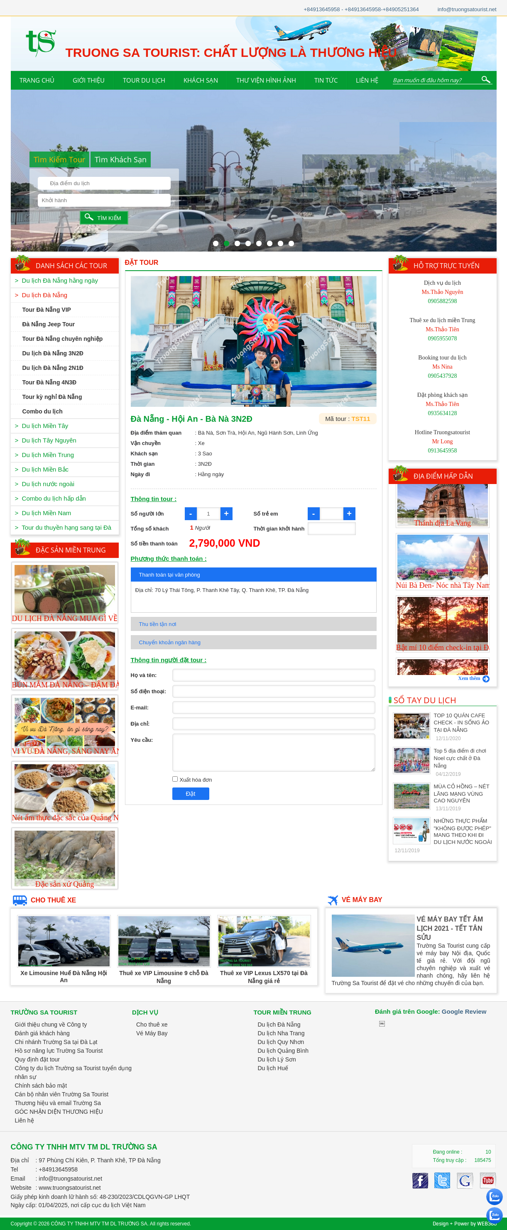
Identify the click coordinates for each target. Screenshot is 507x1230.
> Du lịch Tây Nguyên (45, 440)
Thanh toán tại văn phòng (169, 575)
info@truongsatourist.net (467, 9)
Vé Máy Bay (151, 1033)
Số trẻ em (266, 514)
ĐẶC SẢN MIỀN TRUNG (71, 550)
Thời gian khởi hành (279, 529)
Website (21, 1187)
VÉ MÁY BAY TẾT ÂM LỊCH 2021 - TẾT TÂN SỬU (450, 928)
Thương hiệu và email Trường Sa (58, 1103)
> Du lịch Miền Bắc (42, 469)
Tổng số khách (150, 529)
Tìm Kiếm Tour (59, 159)
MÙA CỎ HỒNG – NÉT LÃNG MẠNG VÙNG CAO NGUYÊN (462, 793)
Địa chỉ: (140, 724)
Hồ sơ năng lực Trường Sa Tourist (59, 1050)
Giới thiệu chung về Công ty (51, 1024)
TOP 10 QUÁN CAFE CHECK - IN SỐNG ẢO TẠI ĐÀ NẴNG (462, 722)
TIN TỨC (326, 80)
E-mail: (140, 707)
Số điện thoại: (149, 691)
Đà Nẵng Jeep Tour (48, 324)
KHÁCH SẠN (201, 80)
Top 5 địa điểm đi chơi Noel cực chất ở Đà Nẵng (460, 758)
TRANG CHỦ (37, 80)
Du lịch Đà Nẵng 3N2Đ (52, 353)
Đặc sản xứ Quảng (64, 884)
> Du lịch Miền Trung (44, 454)
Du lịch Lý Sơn (277, 1059)
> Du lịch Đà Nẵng (41, 294)
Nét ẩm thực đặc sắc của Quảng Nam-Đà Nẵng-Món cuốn (102, 818)
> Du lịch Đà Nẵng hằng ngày (56, 280)
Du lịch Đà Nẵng (279, 1024)
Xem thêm (474, 678)
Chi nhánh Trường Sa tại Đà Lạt (56, 1042)
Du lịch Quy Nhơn (281, 1042)
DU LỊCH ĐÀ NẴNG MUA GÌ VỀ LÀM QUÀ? (85, 618)
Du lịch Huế (273, 1068)
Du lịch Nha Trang (281, 1033)
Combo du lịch (42, 411)
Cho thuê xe (152, 1024)
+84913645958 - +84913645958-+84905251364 (361, 9)
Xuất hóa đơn (192, 780)
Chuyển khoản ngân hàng (170, 642)
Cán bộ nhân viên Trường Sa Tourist (62, 1094)
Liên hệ (24, 1120)
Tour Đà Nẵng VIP (46, 309)
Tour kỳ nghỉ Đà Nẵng (52, 397)
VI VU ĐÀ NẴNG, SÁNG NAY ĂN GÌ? (73, 751)
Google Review (464, 1011)
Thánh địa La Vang (442, 540)
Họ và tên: (144, 675)
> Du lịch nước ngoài (45, 483)
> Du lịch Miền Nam (43, 512)
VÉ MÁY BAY (354, 899)
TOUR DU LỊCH (144, 80)
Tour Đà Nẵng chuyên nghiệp (62, 338)
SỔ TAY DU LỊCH (422, 700)
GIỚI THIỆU (89, 80)
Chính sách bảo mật (41, 1085)
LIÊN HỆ (367, 80)
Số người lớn (147, 514)
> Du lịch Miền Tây (42, 425)
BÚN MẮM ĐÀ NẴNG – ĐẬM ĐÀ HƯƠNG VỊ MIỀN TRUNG (110, 685)
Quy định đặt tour (37, 1059)
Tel (14, 1169)
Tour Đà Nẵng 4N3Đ (49, 382)
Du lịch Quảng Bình (283, 1050)
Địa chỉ (20, 1160)
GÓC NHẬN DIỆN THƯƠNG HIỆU (59, 1111)
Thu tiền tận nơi (157, 624)
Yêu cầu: (142, 740)
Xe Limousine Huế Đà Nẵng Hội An (63, 976)
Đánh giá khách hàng (42, 1033)
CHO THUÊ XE (43, 900)
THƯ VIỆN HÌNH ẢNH (266, 80)
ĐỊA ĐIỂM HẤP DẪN (443, 476)
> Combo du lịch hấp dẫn (50, 498)
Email (18, 1178)
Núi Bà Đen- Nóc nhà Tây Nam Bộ (449, 603)
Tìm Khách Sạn (121, 159)
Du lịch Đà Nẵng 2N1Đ (52, 367)
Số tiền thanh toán (154, 543)
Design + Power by (465, 1223)
